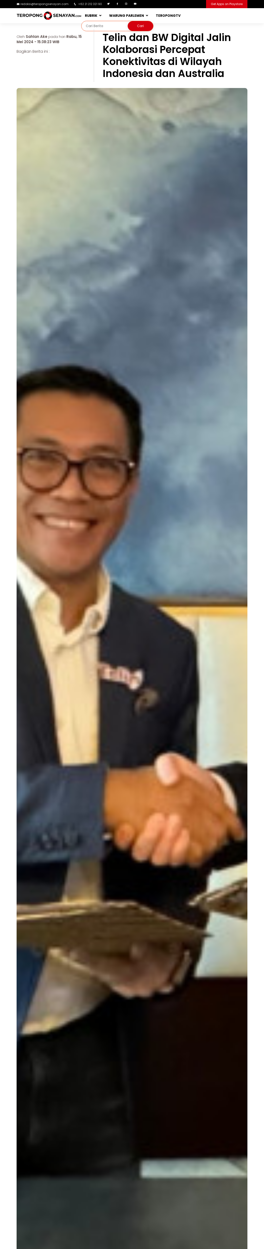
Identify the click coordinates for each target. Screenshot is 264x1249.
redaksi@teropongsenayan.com (44, 4)
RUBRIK (91, 15)
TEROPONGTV (168, 15)
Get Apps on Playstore (227, 4)
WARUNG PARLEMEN (126, 15)
